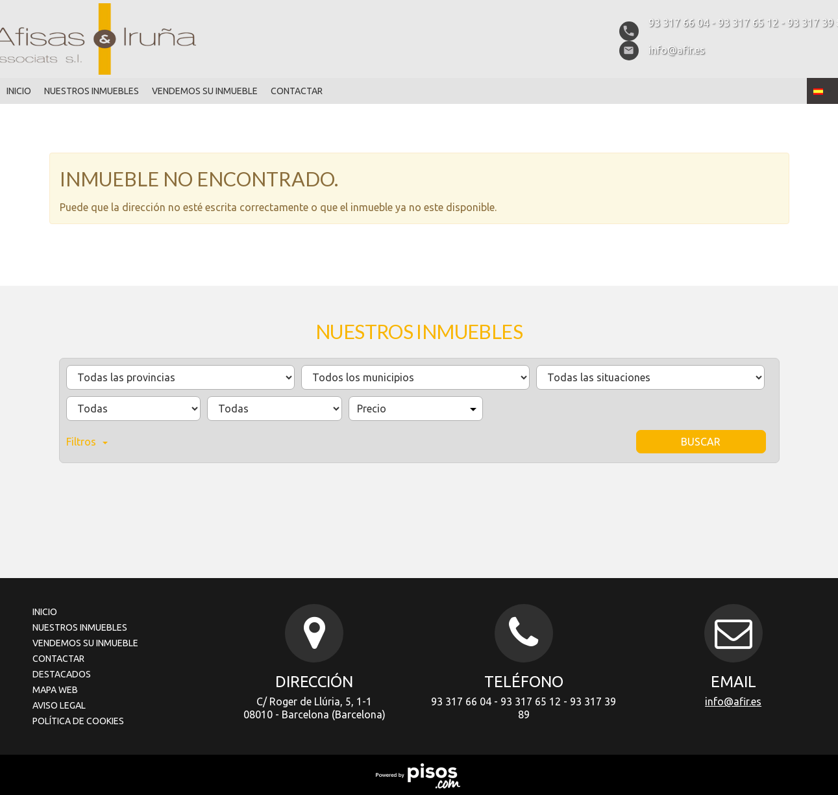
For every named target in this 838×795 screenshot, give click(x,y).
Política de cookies (78, 721)
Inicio (18, 91)
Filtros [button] (87, 442)
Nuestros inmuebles (91, 91)
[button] (822, 91)
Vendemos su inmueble (205, 91)
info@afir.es (733, 701)
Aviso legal (59, 705)
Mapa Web (55, 690)
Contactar (297, 91)
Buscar (701, 442)
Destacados (61, 674)
